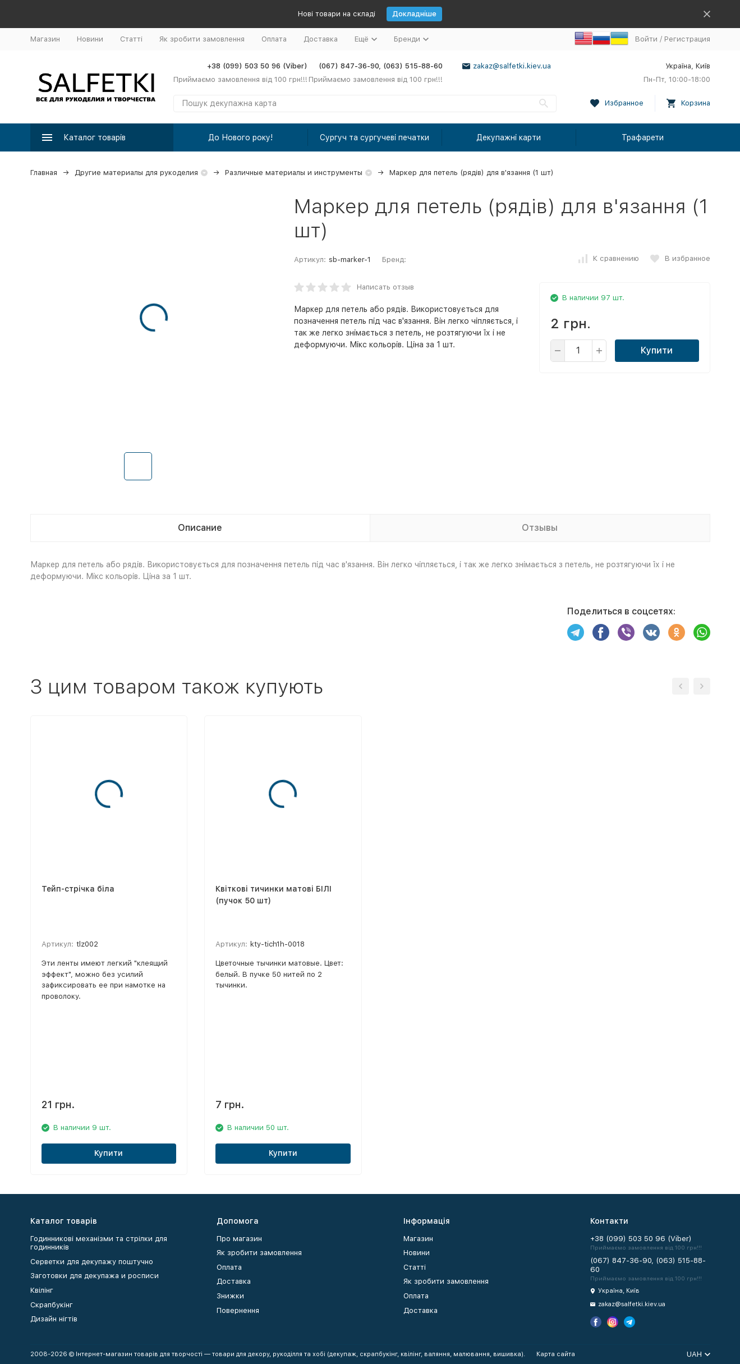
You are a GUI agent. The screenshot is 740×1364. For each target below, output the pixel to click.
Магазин (45, 39)
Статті (131, 39)
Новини (90, 39)
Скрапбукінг (51, 1305)
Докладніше (414, 14)
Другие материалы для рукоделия (136, 172)
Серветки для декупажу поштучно (91, 1261)
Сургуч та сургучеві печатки (374, 137)
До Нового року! (240, 137)
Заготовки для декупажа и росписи (94, 1275)
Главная (43, 172)
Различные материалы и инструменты (293, 172)
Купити (657, 350)
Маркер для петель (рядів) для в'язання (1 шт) (471, 172)
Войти (646, 39)
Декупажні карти (508, 137)
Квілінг (41, 1290)
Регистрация (687, 39)
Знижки (230, 1296)
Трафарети (643, 137)
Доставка (321, 39)
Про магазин (239, 1238)
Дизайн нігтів (53, 1319)
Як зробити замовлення (202, 39)
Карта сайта (555, 1354)
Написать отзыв (385, 287)
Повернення (238, 1310)
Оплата (274, 39)
